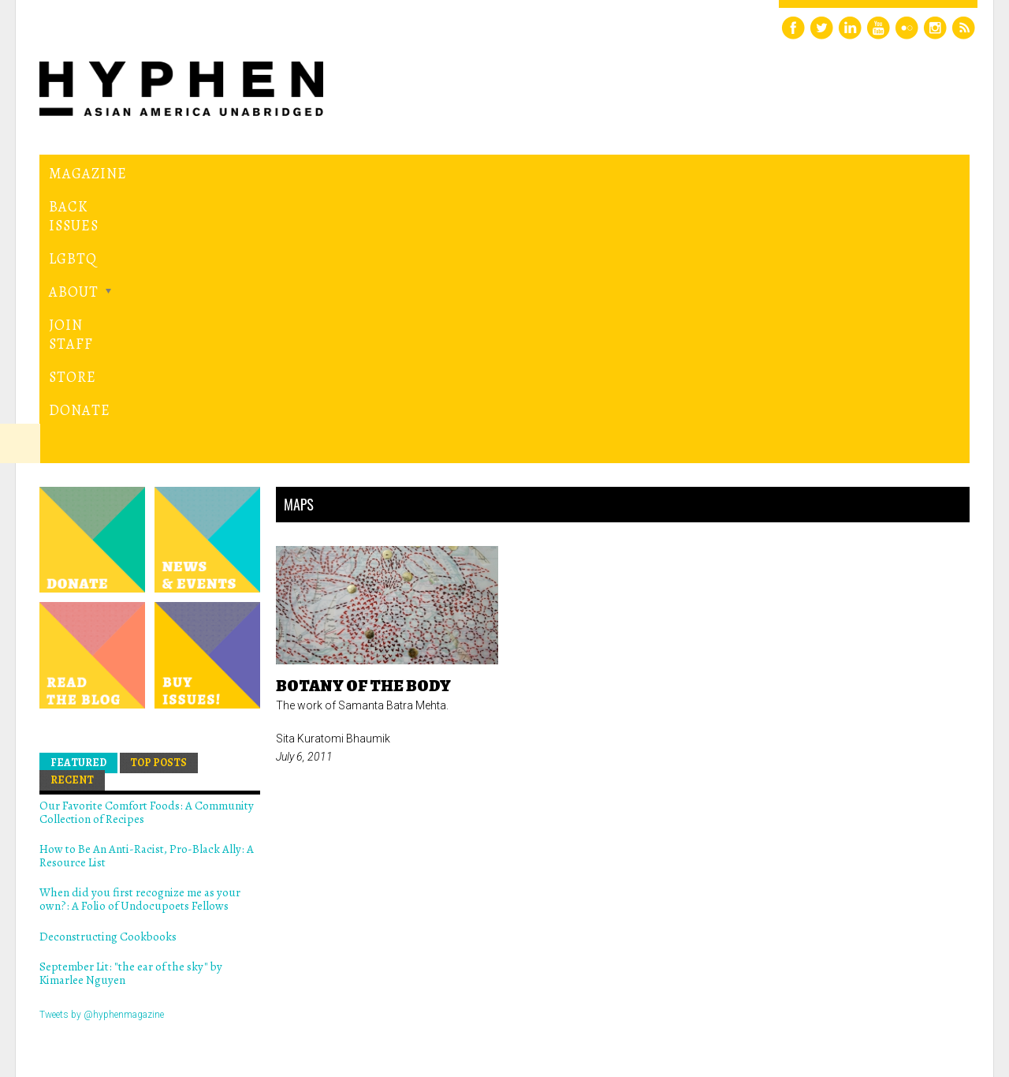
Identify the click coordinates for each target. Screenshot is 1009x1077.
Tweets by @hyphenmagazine (101, 744)
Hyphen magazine (112, 998)
